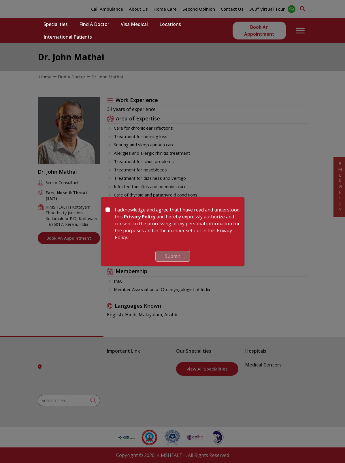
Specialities (56, 24)
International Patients (68, 37)
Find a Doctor (94, 24)
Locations (170, 24)
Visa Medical (134, 24)
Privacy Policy (139, 216)
